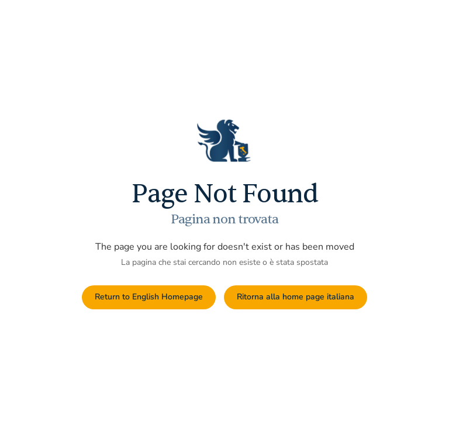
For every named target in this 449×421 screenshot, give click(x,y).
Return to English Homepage (149, 296)
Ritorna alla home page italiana (295, 296)
